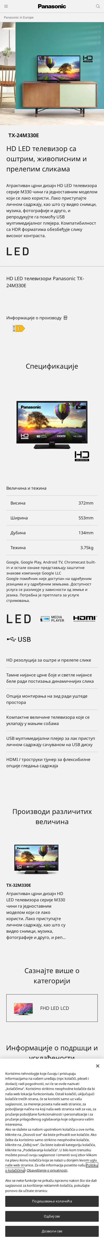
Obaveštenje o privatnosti (47, 1170)
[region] (52, 1150)
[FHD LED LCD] (52, 1008)
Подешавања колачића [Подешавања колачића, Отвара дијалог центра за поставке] (52, 1201)
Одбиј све (52, 1216)
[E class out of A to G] (19, 328)
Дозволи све (52, 1231)
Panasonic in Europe (19, 17)
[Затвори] (97, 1066)
